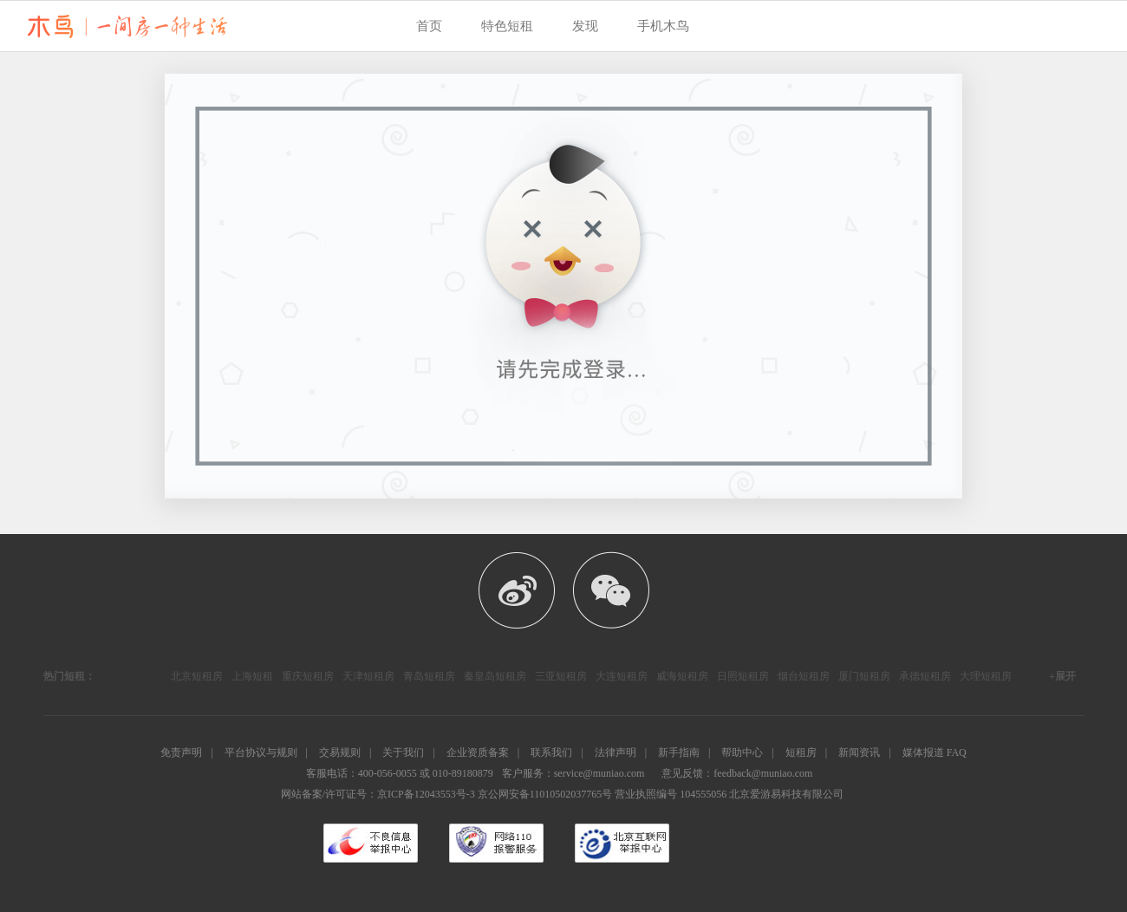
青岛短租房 (429, 676)
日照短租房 (743, 676)
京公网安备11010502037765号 (545, 794)
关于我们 (403, 752)
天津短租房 (368, 676)
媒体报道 (923, 752)
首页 (429, 26)
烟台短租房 (804, 676)
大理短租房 (986, 676)
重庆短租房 (308, 676)
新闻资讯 (859, 752)
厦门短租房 (864, 676)
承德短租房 (925, 676)
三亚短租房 (561, 676)
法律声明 (615, 752)
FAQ (957, 752)
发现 (585, 26)
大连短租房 (622, 676)
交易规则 (340, 752)
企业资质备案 (477, 752)
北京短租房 (197, 676)
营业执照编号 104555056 (670, 794)
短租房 (801, 752)
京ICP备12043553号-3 (426, 794)
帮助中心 (742, 752)
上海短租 (252, 676)
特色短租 (507, 26)
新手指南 (679, 752)
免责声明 (181, 752)
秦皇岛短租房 (495, 676)
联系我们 (551, 752)
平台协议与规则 (261, 752)
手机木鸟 (663, 26)
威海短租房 (682, 676)
